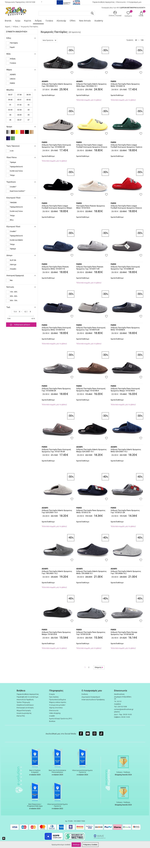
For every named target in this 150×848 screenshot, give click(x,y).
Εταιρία (52, 694)
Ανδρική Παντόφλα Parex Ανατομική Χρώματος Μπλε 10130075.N (56, 329)
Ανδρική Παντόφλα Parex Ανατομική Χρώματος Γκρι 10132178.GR (56, 450)
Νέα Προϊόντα (49, 40)
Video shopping (54, 713)
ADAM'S (45, 81)
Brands (8, 20)
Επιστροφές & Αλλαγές (25, 708)
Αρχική (7, 27)
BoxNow (52, 721)
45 (28, 115)
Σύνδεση (85, 694)
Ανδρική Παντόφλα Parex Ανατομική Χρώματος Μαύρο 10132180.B (125, 390)
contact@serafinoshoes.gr (123, 709)
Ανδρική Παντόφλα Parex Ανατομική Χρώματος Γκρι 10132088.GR (125, 268)
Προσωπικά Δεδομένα (57, 700)
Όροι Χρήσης (54, 697)
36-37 (10, 95)
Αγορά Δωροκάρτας (24, 713)
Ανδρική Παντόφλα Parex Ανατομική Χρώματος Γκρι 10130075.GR (90, 329)
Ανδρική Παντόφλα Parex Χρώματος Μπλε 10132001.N (125, 85)
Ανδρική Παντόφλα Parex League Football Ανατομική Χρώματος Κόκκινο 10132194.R (126, 207)
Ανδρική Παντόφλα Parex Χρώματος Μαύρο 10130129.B (56, 633)
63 (136, 40)
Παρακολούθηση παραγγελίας (103, 2)
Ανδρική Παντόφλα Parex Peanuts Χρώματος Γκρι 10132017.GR (89, 268)
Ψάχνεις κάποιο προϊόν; (57, 702)
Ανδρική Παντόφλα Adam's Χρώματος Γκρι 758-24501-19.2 (57, 572)
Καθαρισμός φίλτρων (20, 325)
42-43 (10, 110)
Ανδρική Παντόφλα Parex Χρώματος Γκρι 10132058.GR (56, 390)
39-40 (10, 100)
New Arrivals (85, 20)
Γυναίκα (49, 20)
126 (142, 40)
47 (28, 120)
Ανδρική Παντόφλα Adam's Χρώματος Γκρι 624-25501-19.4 (57, 511)
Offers (72, 20)
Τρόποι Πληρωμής (23, 702)
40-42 (28, 100)
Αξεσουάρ (61, 20)
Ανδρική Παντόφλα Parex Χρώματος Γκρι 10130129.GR (90, 633)
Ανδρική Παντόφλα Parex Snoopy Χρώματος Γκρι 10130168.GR (124, 633)
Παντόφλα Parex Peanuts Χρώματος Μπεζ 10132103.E (90, 207)
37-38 (19, 95)
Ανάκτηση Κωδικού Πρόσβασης (93, 700)
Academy (98, 20)
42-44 (19, 110)
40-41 (19, 100)
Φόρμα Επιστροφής (24, 710)
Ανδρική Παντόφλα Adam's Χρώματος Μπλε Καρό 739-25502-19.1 (91, 85)
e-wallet (52, 716)
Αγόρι (17, 20)
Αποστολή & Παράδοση (25, 700)
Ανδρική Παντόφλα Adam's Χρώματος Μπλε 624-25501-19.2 (126, 450)
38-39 (28, 95)
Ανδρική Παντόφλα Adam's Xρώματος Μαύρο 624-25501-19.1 (91, 450)
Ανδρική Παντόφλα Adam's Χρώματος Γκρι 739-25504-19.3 (57, 85)
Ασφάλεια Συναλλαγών (25, 705)
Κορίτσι (27, 20)
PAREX (113, 81)
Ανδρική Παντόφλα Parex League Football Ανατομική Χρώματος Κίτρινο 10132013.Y (91, 146)
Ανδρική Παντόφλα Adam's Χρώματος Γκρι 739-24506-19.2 (126, 572)
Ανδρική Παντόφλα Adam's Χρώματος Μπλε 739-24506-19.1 (91, 572)
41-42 (19, 105)
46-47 (19, 120)
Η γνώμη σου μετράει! (57, 705)
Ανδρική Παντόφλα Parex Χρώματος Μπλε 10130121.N (90, 511)
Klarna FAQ (21, 716)
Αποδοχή (76, 845)
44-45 (19, 115)
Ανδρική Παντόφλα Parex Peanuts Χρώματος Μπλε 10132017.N (55, 268)
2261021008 (30, 2)
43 (28, 110)
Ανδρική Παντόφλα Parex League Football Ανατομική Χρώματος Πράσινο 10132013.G (126, 146)
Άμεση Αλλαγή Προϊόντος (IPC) (60, 718)
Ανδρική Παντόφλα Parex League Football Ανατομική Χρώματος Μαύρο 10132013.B (57, 207)
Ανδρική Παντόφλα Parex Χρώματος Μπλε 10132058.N (125, 329)
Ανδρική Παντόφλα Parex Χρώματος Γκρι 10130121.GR (125, 511)
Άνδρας (38, 20)
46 (10, 120)
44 (10, 115)
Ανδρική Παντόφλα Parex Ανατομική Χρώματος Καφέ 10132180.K (90, 390)
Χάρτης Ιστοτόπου (56, 708)
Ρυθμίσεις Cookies (90, 845)
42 (28, 105)
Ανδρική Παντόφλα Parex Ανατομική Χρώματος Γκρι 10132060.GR (56, 146)
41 (10, 105)
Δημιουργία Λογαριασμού (91, 697)
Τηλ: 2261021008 (120, 707)
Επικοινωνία (120, 2)
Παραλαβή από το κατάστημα (27, 697)
